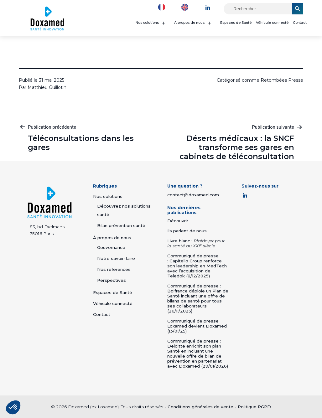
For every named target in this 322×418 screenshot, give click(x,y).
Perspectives (111, 280)
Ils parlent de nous (187, 230)
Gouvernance (111, 247)
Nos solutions (147, 23)
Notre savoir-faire (116, 258)
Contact (300, 23)
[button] (13, 407)
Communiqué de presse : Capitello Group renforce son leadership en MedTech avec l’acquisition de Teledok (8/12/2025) (197, 265)
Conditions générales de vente (200, 406)
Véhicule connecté (272, 23)
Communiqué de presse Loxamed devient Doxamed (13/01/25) (197, 325)
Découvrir (177, 220)
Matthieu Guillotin (47, 87)
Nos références (114, 269)
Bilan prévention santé (121, 225)
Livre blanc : (196, 243)
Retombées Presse (282, 80)
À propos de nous (189, 23)
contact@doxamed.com (193, 194)
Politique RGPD (254, 406)
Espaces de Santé (236, 23)
